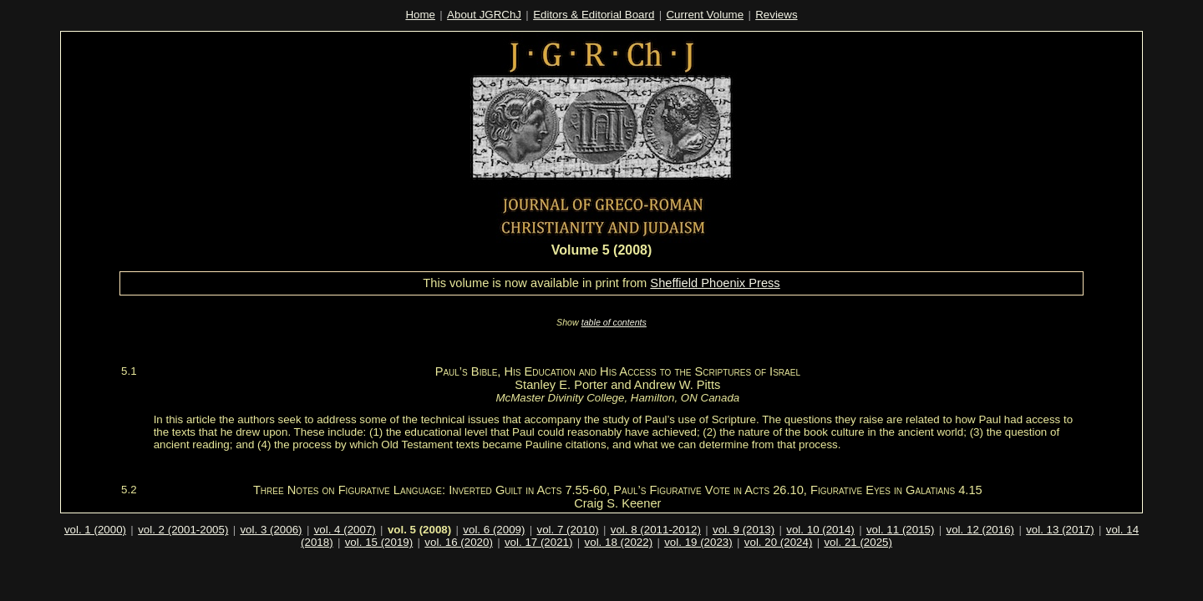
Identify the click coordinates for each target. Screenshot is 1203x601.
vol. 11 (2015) (900, 529)
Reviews (776, 14)
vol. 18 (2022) (619, 542)
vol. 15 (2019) (379, 542)
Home (420, 14)
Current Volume (705, 14)
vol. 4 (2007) (345, 529)
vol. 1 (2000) (95, 529)
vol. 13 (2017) (1060, 529)
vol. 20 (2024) (778, 542)
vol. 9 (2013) (743, 529)
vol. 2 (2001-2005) (183, 529)
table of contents (614, 322)
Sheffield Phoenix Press (714, 283)
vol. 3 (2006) (271, 529)
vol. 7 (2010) (568, 529)
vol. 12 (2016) (981, 529)
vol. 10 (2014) (820, 529)
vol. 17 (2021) (539, 542)
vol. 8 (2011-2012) (656, 529)
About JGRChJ (484, 14)
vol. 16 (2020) (458, 542)
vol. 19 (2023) (698, 542)
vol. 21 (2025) (858, 542)
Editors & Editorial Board (593, 14)
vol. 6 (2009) (494, 529)
